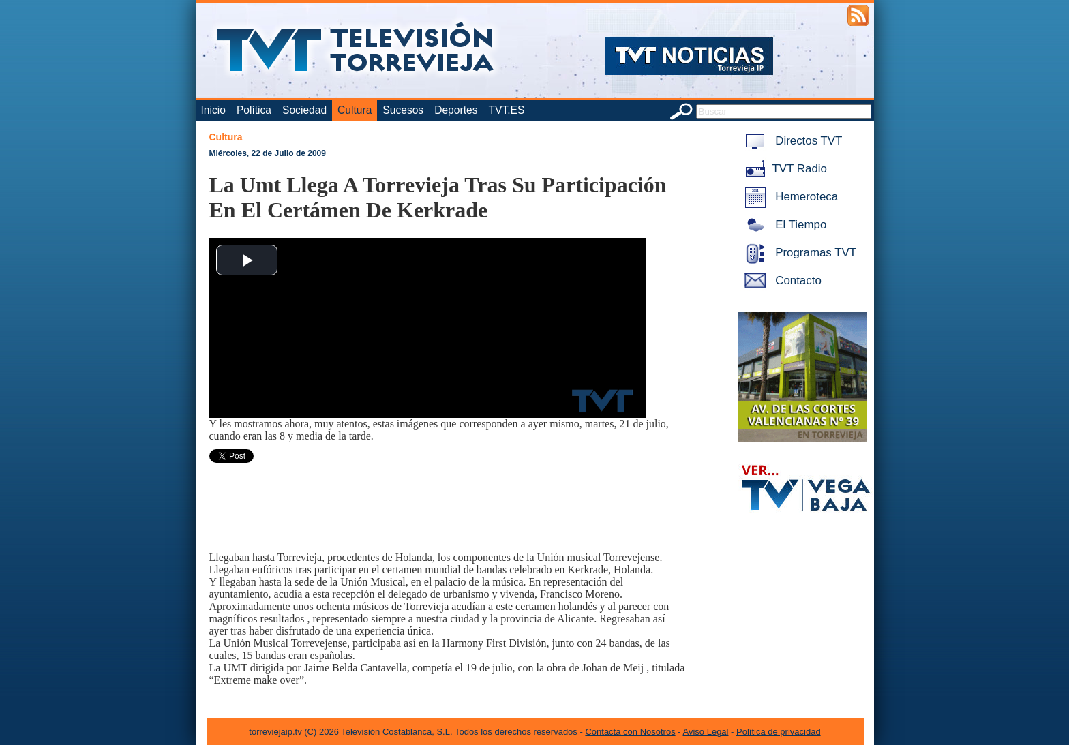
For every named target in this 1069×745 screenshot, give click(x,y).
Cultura (354, 110)
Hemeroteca (789, 196)
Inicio (213, 110)
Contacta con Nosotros (630, 732)
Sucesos (402, 110)
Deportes (455, 110)
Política (254, 110)
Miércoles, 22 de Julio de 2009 (267, 153)
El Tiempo (783, 224)
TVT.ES (506, 110)
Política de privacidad (778, 732)
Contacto (781, 280)
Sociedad (304, 110)
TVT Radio (783, 168)
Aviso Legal (706, 732)
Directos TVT (791, 140)
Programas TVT (798, 252)
